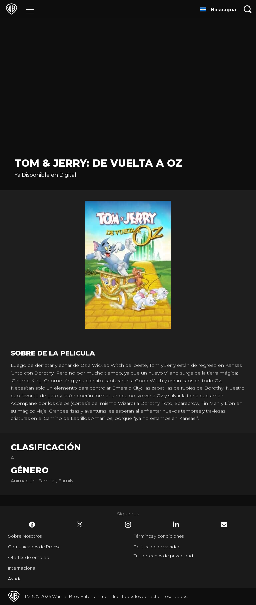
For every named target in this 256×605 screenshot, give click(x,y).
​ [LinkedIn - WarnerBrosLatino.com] (176, 524)
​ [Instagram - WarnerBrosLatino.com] (128, 525)
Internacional (22, 568)
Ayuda (15, 578)
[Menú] (30, 9)
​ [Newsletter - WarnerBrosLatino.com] (224, 524)
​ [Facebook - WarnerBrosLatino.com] (32, 525)
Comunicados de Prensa (34, 546)
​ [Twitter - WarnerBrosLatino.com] (80, 525)
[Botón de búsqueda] (247, 9)
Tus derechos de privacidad (163, 555)
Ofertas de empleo (28, 557)
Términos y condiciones (159, 536)
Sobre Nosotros (25, 536)
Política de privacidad (157, 546)
